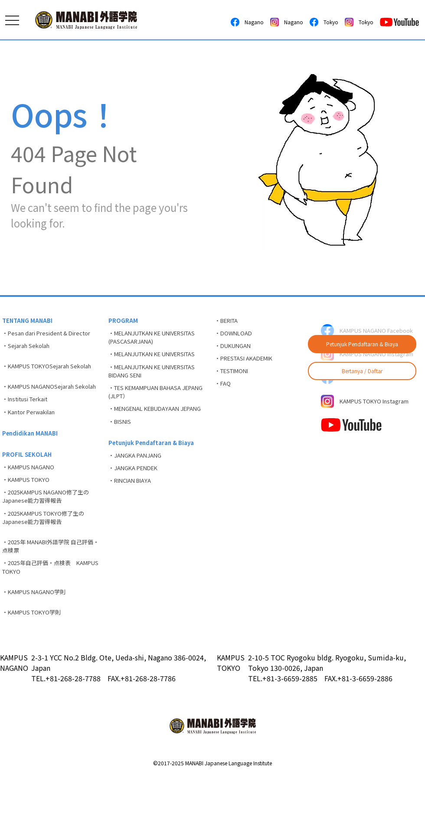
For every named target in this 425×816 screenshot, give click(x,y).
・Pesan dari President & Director (51, 335)
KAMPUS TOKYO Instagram (369, 416)
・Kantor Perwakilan (33, 431)
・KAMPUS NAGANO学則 (37, 629)
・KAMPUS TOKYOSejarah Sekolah (52, 371)
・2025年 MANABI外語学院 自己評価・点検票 (50, 579)
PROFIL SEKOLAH (28, 477)
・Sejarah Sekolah (29, 349)
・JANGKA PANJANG (138, 480)
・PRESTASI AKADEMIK (248, 364)
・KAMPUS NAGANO (31, 492)
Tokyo (324, 22)
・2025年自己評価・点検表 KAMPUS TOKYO (43, 603)
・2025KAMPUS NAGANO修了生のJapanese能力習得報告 (50, 525)
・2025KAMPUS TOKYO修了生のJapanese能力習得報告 (47, 548)
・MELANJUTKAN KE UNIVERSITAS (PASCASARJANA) (158, 340)
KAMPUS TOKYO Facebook (368, 390)
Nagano (247, 22)
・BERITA (229, 321)
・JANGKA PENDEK (136, 495)
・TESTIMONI (234, 378)
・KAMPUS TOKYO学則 (34, 651)
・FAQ (223, 392)
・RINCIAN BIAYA (133, 509)
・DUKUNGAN (235, 349)
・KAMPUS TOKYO (28, 506)
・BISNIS (121, 443)
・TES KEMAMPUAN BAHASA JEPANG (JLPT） (150, 401)
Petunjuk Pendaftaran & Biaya (362, 344)
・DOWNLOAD (235, 335)
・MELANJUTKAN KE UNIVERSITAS (158, 358)
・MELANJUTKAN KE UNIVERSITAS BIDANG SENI (158, 378)
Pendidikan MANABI (32, 454)
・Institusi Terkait (29, 417)
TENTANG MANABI (29, 321)
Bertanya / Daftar (362, 370)
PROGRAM (123, 321)
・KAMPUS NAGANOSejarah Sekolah (42, 398)
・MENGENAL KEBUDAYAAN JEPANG (149, 424)
